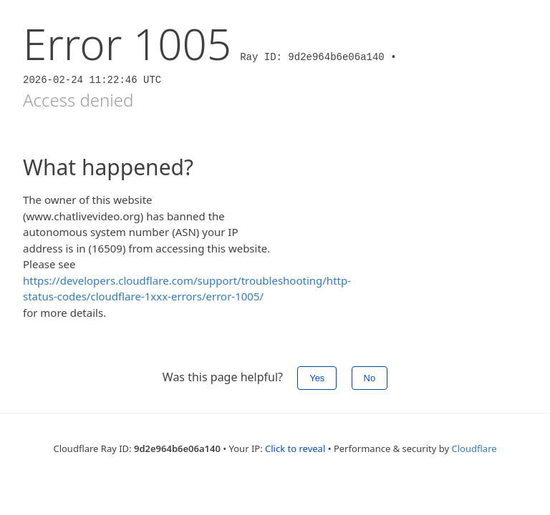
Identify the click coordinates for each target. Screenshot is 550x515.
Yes (316, 378)
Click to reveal (295, 448)
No (370, 378)
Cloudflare (474, 448)
